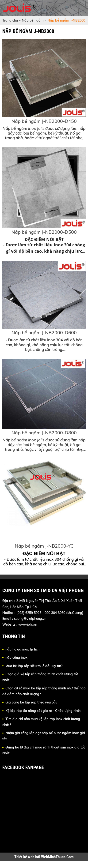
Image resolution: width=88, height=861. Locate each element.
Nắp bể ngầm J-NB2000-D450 (44, 121)
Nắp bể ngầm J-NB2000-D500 (44, 232)
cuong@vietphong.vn (30, 619)
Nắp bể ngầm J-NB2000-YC (44, 546)
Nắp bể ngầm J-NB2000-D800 (44, 433)
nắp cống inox (16, 657)
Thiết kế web (24, 856)
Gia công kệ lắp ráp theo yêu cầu (31, 702)
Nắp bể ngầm (32, 20)
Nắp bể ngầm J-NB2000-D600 (44, 332)
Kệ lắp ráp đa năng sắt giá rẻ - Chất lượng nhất (42, 711)
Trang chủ (10, 20)
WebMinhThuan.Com (57, 856)
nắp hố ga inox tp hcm (23, 649)
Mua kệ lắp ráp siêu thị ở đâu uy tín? (33, 666)
